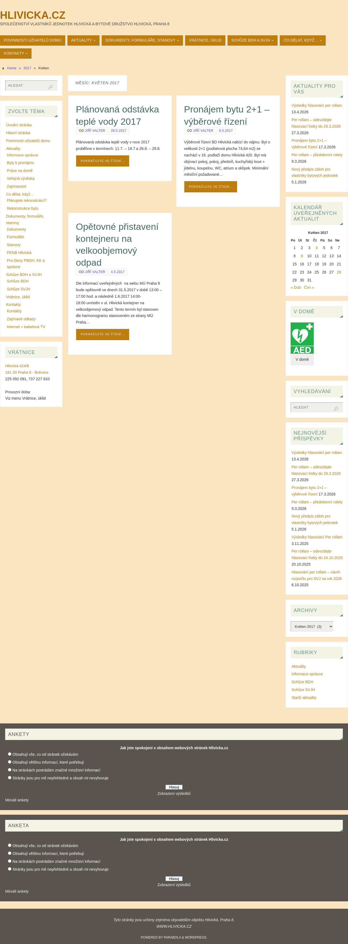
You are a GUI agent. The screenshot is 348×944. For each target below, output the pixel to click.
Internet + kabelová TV (26, 327)
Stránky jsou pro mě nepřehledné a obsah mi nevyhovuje (60, 778)
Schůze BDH (18, 281)
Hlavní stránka (18, 133)
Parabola (172, 937)
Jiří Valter (95, 131)
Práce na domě (20, 170)
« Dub (296, 287)
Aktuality (13, 148)
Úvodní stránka (19, 125)
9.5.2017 (226, 131)
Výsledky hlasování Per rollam (317, 537)
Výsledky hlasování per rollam (316, 105)
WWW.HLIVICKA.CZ (173, 926)
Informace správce (22, 155)
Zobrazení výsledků (173, 793)
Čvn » (309, 287)
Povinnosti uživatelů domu (28, 141)
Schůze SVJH (18, 289)
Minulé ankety (17, 800)
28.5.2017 (118, 131)
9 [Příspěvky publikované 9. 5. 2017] (302, 256)
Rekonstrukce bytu (22, 208)
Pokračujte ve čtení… (103, 160)
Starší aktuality (303, 697)
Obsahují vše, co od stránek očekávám (45, 754)
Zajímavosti (16, 186)
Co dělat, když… (20, 194)
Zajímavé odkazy (21, 319)
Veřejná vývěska (21, 178)
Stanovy (14, 245)
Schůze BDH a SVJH (24, 274)
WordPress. (196, 937)
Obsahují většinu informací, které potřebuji (48, 762)
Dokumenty (16, 229)
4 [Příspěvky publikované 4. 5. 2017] (317, 248)
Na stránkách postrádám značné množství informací (56, 770)
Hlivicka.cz (33, 15)
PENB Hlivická (19, 252)
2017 (27, 68)
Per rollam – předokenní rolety (317, 155)
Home (11, 68)
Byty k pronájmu (20, 163)
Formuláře (15, 237)
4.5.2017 (118, 272)
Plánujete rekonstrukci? (26, 200)
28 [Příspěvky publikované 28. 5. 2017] (339, 272)
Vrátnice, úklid (18, 297)
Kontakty (13, 304)
